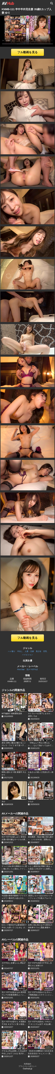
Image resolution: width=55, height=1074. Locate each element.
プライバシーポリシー (27, 1066)
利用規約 (27, 1064)
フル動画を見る (27, 52)
